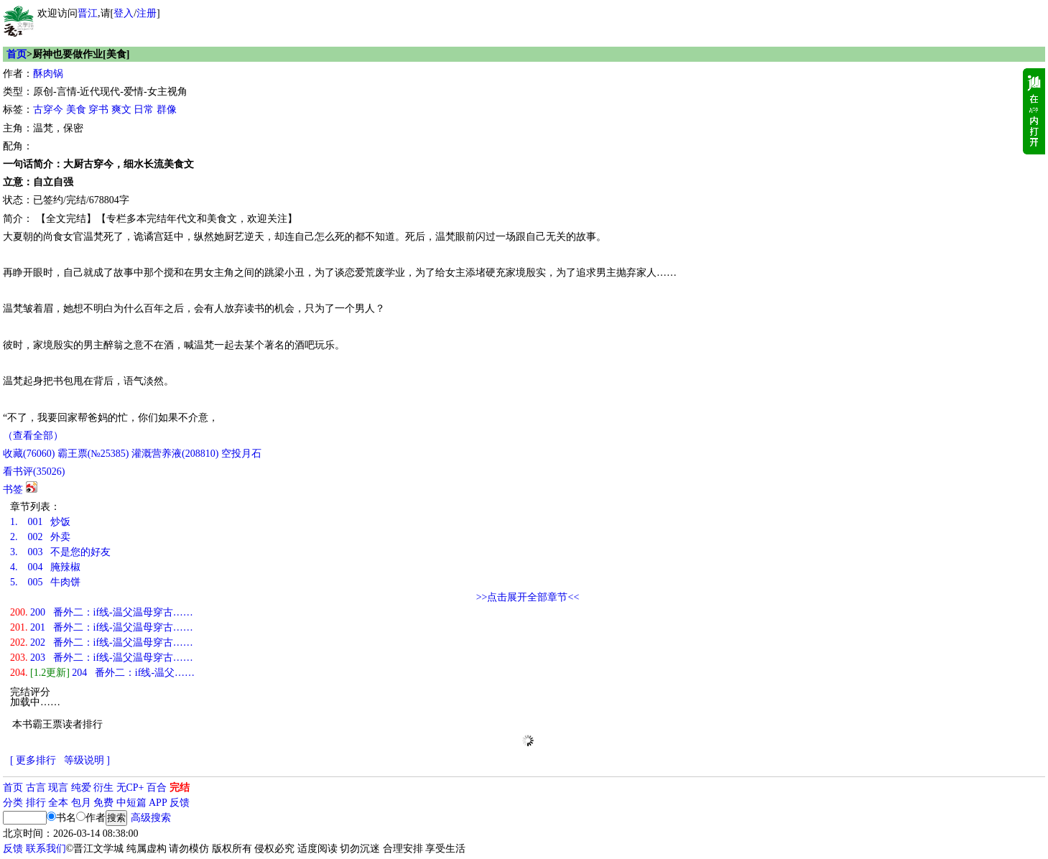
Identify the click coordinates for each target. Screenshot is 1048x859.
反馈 (180, 802)
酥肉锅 (48, 73)
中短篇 (131, 802)
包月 (81, 802)
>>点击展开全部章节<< (528, 597)
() (29, 453)
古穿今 (48, 109)
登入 (123, 13)
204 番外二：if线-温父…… (102, 672)
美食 (76, 109)
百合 (157, 787)
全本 (58, 802)
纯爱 (81, 787)
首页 (16, 54)
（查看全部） (33, 435)
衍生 (103, 787)
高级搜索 (151, 817)
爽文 (121, 109)
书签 (13, 489)
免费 (103, 802)
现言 (58, 787)
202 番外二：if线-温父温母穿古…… (101, 642)
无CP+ (130, 787)
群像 (167, 109)
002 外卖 (40, 536)
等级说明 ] (87, 760)
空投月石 (241, 453)
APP (158, 802)
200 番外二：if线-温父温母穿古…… (101, 612)
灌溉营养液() (174, 453)
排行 (36, 802)
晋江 (88, 13)
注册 (146, 13)
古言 (36, 787)
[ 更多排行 (33, 760)
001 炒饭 (40, 521)
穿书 (98, 109)
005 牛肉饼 (45, 582)
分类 (13, 802)
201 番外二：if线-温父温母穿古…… (101, 627)
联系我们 (46, 848)
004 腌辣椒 (45, 567)
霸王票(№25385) (93, 453)
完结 (180, 787)
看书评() (34, 471)
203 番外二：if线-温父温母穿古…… (101, 657)
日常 (144, 109)
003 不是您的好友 (60, 552)
